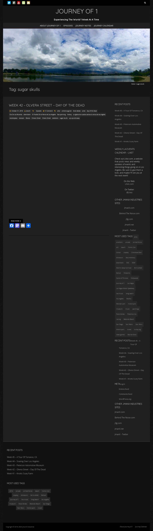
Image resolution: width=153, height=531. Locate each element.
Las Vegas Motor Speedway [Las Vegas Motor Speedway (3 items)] (125, 288)
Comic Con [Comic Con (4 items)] (132, 247)
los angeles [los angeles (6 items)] (120, 299)
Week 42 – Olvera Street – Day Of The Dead (47, 105)
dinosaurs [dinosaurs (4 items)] (119, 257)
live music (24, 499)
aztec (83, 111)
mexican (21, 118)
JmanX (28, 111)
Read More (16, 221)
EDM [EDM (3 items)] (133, 263)
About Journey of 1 (50, 25)
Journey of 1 (14, 499)
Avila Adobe (77, 111)
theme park (31, 508)
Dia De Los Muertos (16, 114)
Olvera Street (46, 118)
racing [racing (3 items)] (118, 319)
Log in (122, 384)
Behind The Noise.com (129, 213)
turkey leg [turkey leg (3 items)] (137, 329)
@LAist (129, 192)
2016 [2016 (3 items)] (135, 237)
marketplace (13, 118)
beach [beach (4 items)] (123, 247)
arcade (18, 491)
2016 (11, 491)
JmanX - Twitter (129, 230)
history (69, 114)
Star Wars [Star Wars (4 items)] (139, 324)
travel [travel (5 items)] (129, 329)
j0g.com (129, 219)
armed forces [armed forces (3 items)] (137, 242)
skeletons (55, 118)
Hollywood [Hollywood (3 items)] (134, 278)
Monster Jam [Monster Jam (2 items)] (120, 304)
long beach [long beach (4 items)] (130, 293)
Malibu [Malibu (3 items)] (128, 299)
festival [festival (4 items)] (118, 273)
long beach (35, 499)
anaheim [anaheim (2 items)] (119, 242)
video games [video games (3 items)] (120, 335)
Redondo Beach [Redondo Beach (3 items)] (129, 319)
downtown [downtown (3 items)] (120, 263)
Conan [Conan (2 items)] (118, 252)
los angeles (45, 499)
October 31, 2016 (17, 111)
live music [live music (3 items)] (119, 293)
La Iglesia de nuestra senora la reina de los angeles (89, 114)
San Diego (46, 504)
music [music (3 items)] (127, 309)
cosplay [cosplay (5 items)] (126, 252)
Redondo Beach (35, 504)
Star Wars (20, 508)
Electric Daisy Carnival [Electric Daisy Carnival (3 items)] (123, 268)
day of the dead (92, 111)
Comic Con (46, 491)
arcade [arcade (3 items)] (127, 242)
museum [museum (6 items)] (119, 309)
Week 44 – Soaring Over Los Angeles (23, 461)
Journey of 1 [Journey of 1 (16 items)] (120, 283)
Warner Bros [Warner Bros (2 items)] (132, 335)
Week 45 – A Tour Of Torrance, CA (129, 110)
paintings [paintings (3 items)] (136, 309)
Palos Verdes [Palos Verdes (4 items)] (120, 314)
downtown (27, 114)
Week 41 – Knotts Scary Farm (126, 141)
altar (58, 111)
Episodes (68, 25)
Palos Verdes (23, 504)
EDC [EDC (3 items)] (127, 263)
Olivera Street (36, 118)
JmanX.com (129, 208)
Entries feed (124, 389)
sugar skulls (63, 118)
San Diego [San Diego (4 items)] (119, 324)
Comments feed (125, 394)
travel (40, 508)
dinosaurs (24, 495)
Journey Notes (83, 25)
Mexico (28, 118)
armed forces (27, 491)
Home (133, 84)
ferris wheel (34, 495)
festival (43, 495)
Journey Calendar (103, 25)
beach (37, 491)
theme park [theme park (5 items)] (120, 329)
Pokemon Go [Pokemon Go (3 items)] (131, 314)
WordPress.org (125, 399)
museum (12, 504)
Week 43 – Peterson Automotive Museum (25, 465)
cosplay (15, 495)
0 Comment (49, 111)
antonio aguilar (67, 111)
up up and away (74, 118)
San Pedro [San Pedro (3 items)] (129, 324)
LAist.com (129, 184)
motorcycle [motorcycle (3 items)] (132, 304)
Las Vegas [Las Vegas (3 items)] (130, 283)
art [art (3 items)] (117, 247)
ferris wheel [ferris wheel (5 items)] (138, 268)
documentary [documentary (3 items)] (130, 257)
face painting (61, 114)
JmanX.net (129, 224)
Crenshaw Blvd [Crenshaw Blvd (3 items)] (136, 252)
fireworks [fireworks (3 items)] (127, 273)
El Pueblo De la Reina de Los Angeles (44, 114)
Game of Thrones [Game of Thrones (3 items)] (122, 278)
